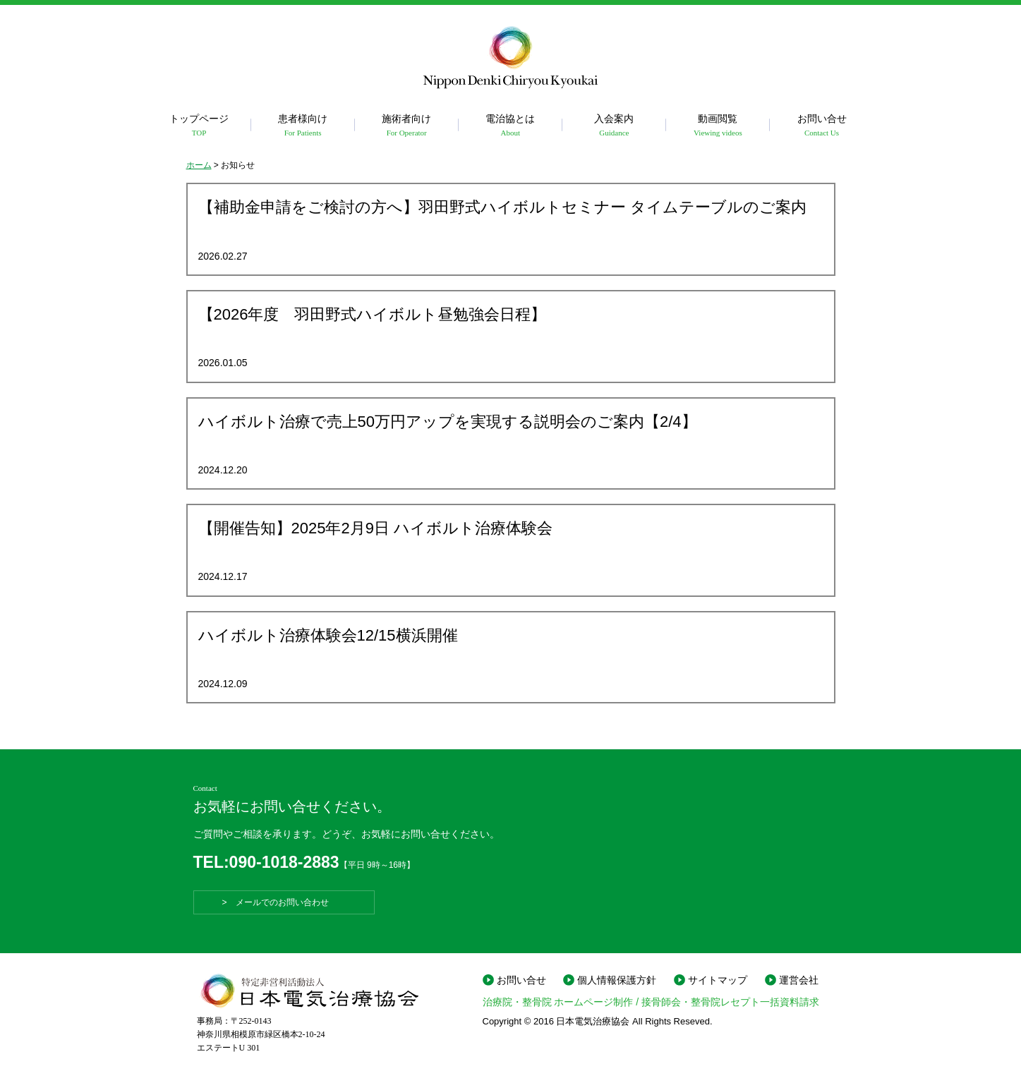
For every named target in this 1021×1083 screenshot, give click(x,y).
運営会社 (798, 980)
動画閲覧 (718, 126)
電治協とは (510, 126)
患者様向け (303, 126)
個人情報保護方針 (616, 980)
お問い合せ (821, 126)
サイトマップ (717, 980)
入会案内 (614, 126)
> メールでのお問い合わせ (284, 902)
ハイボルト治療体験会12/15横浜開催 (328, 635)
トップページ (199, 126)
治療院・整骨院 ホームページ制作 (558, 1002)
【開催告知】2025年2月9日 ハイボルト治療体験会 (375, 528)
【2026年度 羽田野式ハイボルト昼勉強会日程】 (372, 314)
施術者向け (406, 126)
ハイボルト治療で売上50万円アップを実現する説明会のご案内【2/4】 (447, 421)
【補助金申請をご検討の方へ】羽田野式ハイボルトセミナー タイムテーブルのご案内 (502, 207)
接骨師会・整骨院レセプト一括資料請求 (730, 1002)
